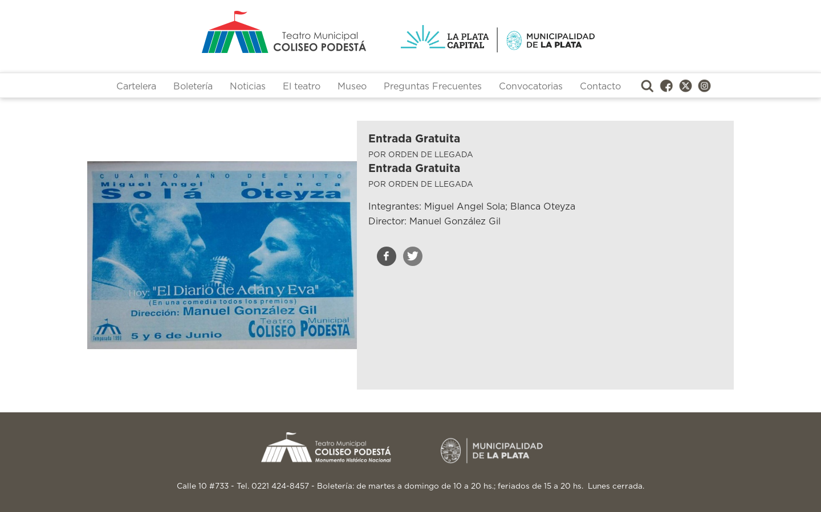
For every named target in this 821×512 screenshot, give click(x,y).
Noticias (248, 86)
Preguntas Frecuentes (433, 86)
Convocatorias (531, 86)
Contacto (600, 86)
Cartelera (136, 86)
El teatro (301, 86)
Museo (352, 86)
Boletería (193, 86)
